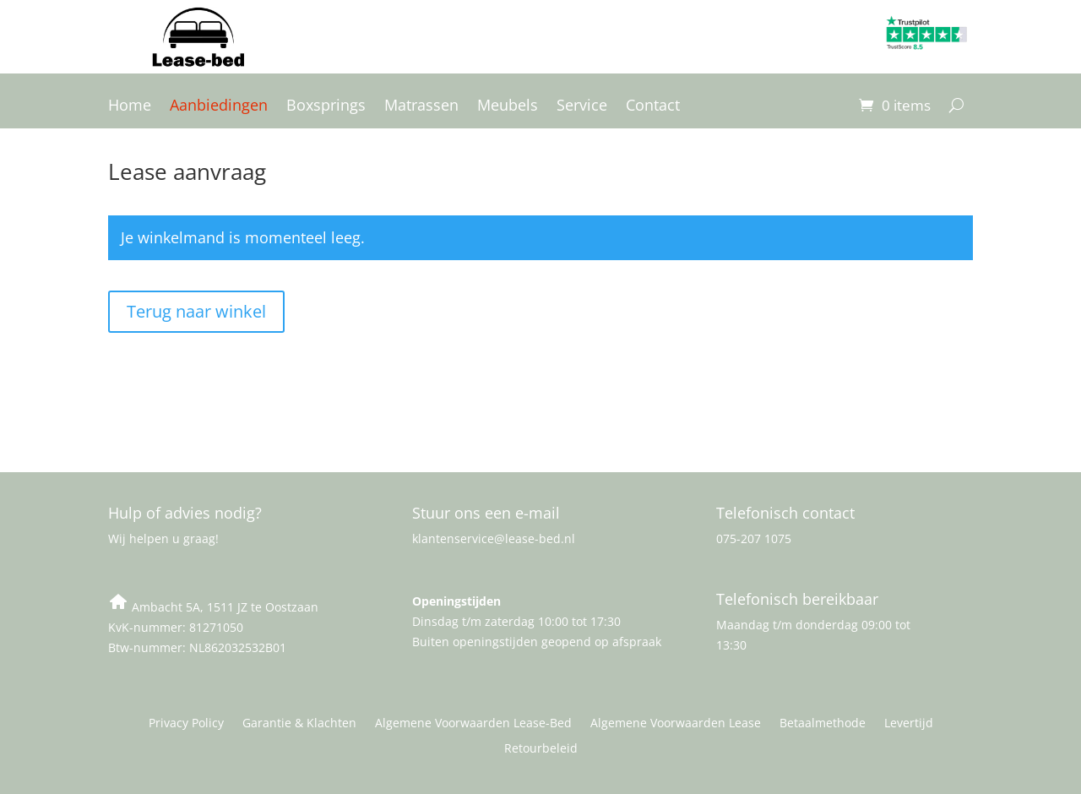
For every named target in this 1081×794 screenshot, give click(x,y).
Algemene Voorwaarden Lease (675, 724)
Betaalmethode (823, 724)
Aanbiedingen (219, 107)
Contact (653, 107)
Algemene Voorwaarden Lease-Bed (473, 724)
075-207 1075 (753, 538)
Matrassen (421, 107)
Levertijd (908, 724)
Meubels (507, 107)
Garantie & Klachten (299, 724)
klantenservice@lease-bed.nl (493, 538)
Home (129, 107)
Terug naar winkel (196, 311)
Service (582, 107)
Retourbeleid (541, 749)
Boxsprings (326, 107)
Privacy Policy (186, 724)
